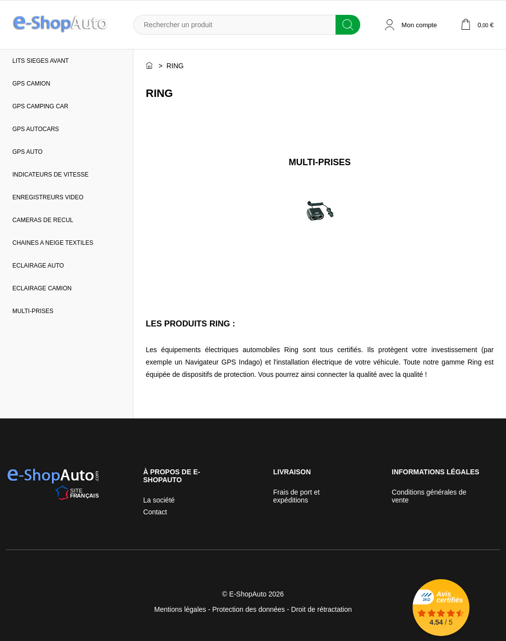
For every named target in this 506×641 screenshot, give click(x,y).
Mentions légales (180, 609)
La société (159, 500)
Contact (155, 512)
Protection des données (248, 609)
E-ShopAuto (248, 594)
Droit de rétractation (321, 609)
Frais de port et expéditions (296, 496)
